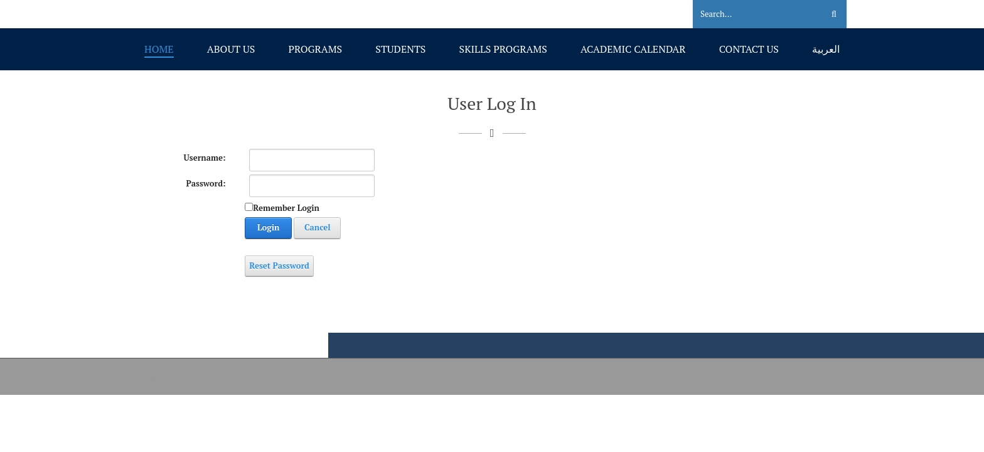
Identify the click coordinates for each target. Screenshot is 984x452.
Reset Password (279, 265)
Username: (205, 157)
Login (268, 227)
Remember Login (286, 207)
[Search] (750, 14)
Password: (206, 183)
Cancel (317, 227)
